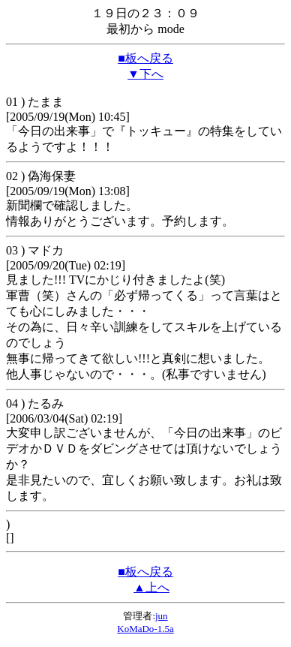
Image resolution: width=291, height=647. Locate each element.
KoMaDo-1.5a (145, 628)
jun (161, 615)
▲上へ (152, 587)
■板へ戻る (145, 58)
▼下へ (146, 74)
